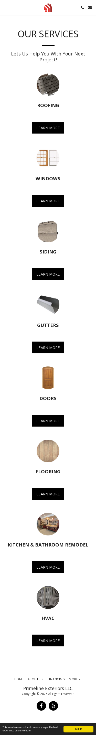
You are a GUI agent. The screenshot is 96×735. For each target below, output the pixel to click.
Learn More (48, 127)
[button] (5, 7)
